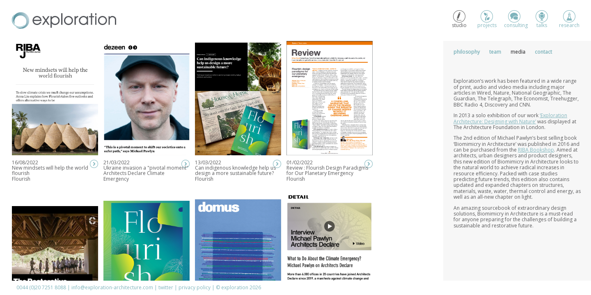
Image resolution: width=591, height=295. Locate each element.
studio (459, 19)
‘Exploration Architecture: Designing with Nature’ (510, 118)
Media (518, 51)
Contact (543, 51)
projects (487, 19)
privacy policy (195, 287)
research (569, 19)
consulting (514, 19)
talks (542, 19)
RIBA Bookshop (536, 149)
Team (495, 51)
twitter (165, 287)
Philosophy (467, 51)
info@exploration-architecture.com (112, 287)
